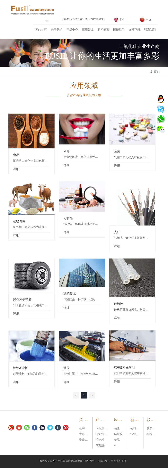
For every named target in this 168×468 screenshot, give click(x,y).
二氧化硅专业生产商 (139, 46)
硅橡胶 (118, 303)
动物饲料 (19, 221)
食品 (16, 155)
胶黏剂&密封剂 (124, 367)
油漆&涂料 (20, 368)
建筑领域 (69, 293)
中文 (149, 19)
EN (122, 19)
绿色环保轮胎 (22, 299)
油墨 (66, 368)
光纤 (117, 232)
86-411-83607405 (73, 19)
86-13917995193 (94, 19)
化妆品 (68, 218)
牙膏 (66, 151)
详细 (16, 169)
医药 (117, 151)
